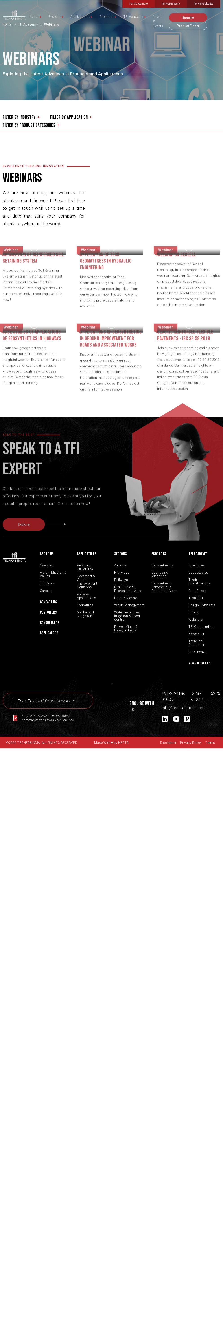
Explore (31, 533)
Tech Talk (195, 598)
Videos (193, 612)
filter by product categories (29, 125)
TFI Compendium (201, 627)
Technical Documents (197, 642)
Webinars (195, 619)
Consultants (49, 622)
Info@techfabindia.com (183, 707)
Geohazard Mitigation (85, 614)
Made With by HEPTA (111, 742)
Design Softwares (202, 605)
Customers (48, 612)
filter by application (69, 117)
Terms (210, 742)
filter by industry (19, 117)
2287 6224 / (197, 696)
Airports (120, 565)
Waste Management (129, 605)
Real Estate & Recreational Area (127, 588)
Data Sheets (197, 591)
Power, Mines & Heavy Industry (126, 628)
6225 (215, 693)
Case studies (198, 572)
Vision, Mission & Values (53, 574)
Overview (47, 565)
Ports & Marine (125, 598)
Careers (46, 591)
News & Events (199, 663)
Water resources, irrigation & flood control (127, 616)
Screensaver (198, 652)
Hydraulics (85, 605)
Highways (121, 572)
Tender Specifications (199, 581)
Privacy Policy (191, 742)
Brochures (196, 565)
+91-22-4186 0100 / (174, 696)
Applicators (49, 633)
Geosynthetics (162, 565)
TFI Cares (47, 583)
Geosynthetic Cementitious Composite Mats (164, 587)
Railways (121, 580)
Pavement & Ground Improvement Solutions (87, 581)
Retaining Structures (85, 567)
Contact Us (48, 602)
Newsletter (196, 634)
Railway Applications (86, 596)
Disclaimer (168, 742)
